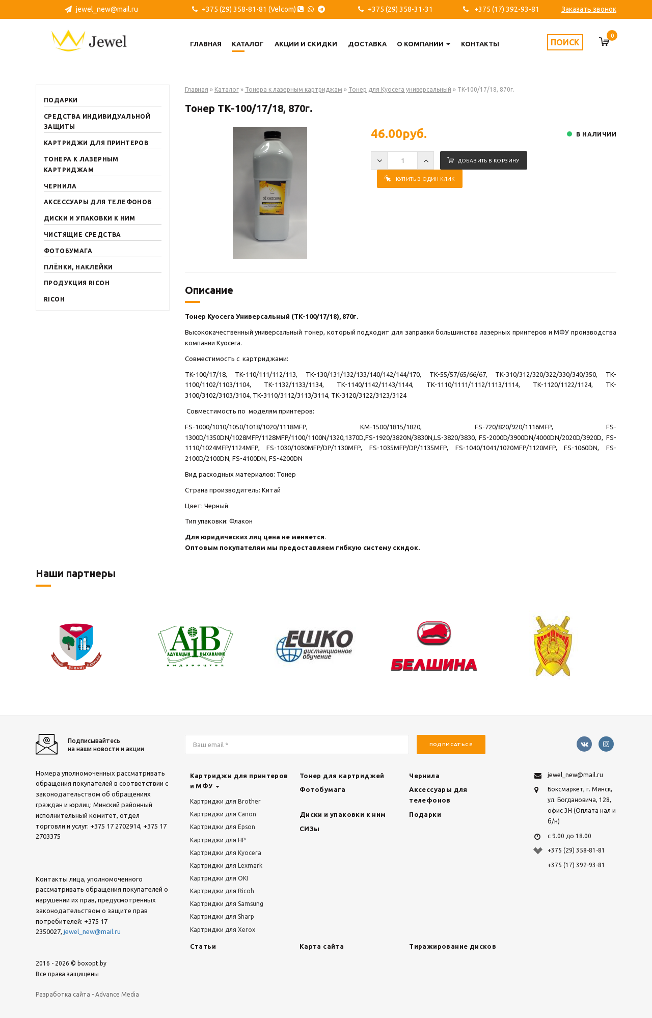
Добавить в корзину (483, 160)
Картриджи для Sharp (222, 916)
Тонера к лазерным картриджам (81, 164)
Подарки (61, 100)
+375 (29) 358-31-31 (395, 9)
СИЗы (310, 828)
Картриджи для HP (218, 840)
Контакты (480, 43)
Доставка (367, 43)
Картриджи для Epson (222, 826)
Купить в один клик (419, 179)
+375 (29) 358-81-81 (576, 850)
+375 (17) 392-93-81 (501, 9)
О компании (423, 43)
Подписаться (451, 744)
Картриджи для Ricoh (222, 891)
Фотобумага (68, 250)
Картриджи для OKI (219, 878)
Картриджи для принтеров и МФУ (239, 781)
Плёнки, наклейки (78, 267)
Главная (206, 43)
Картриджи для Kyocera (225, 852)
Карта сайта (322, 946)
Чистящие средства (82, 234)
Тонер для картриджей (342, 775)
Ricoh (54, 299)
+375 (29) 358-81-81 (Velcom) (258, 9)
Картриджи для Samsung (226, 903)
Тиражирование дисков (452, 946)
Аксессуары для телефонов (98, 202)
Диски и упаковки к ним (89, 218)
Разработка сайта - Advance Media (87, 994)
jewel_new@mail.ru (101, 9)
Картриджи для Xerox (222, 929)
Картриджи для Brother (225, 801)
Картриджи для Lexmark (226, 865)
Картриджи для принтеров (96, 143)
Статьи (203, 946)
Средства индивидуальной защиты (97, 121)
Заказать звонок (588, 9)
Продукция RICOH (77, 283)
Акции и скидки (306, 43)
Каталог (248, 43)
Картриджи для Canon (223, 814)
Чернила (60, 186)
